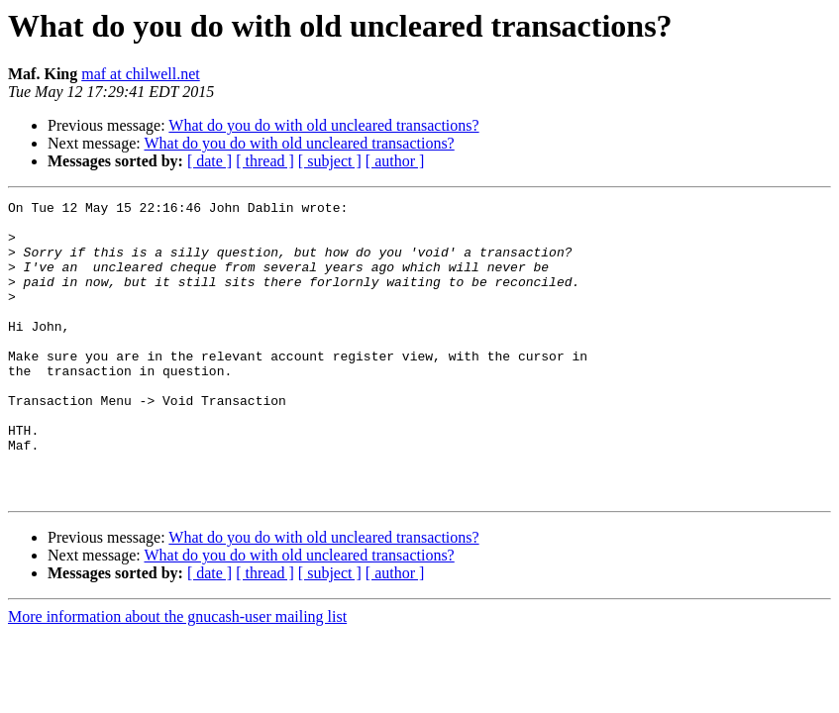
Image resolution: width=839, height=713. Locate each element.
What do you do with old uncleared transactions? (323, 125)
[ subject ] (330, 161)
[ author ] (395, 161)
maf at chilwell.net (140, 73)
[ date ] (209, 161)
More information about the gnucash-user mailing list (177, 675)
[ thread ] (265, 161)
